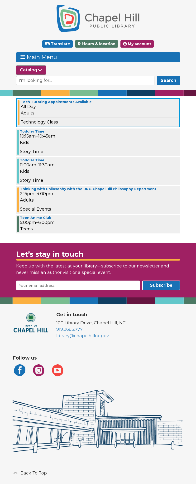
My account (137, 44)
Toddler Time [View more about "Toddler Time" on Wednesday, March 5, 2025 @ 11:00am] (32, 160)
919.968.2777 (69, 329)
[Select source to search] (31, 70)
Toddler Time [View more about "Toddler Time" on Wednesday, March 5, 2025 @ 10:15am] (32, 131)
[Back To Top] (98, 473)
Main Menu (38, 57)
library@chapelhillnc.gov (82, 335)
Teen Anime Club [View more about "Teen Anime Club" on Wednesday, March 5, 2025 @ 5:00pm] (35, 217)
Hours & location (98, 44)
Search (168, 80)
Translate (60, 44)
